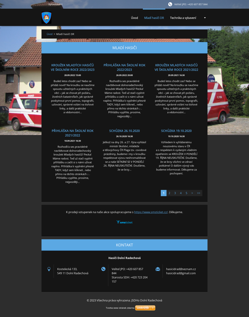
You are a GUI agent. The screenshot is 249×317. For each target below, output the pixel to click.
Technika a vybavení (183, 19)
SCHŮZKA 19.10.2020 (176, 131)
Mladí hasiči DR (154, 18)
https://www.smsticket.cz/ (151, 212)
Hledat (44, 4)
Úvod (134, 18)
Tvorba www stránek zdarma (120, 308)
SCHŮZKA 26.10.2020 (124, 131)
